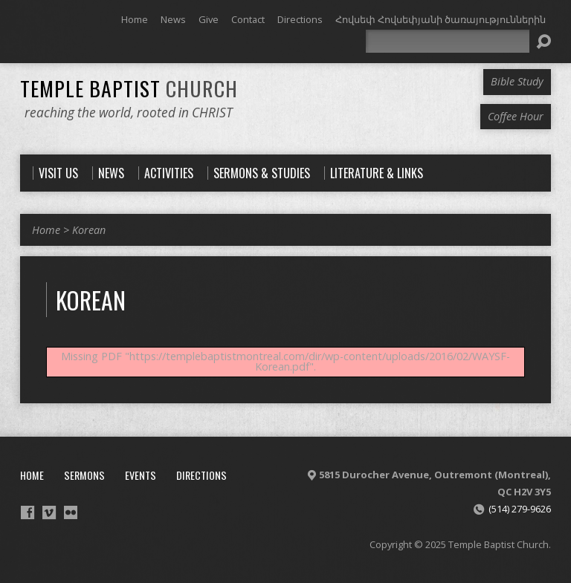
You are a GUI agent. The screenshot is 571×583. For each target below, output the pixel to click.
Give (209, 19)
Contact (248, 19)
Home (134, 19)
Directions (300, 19)
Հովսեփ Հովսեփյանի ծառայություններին (440, 19)
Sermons (84, 475)
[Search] (447, 41)
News (173, 19)
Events (140, 475)
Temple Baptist (129, 88)
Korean (89, 230)
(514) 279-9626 (519, 508)
